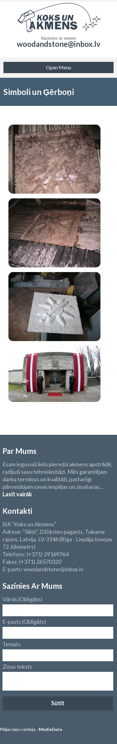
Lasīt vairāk (17, 494)
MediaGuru (50, 729)
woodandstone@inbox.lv (58, 43)
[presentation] (49, 704)
